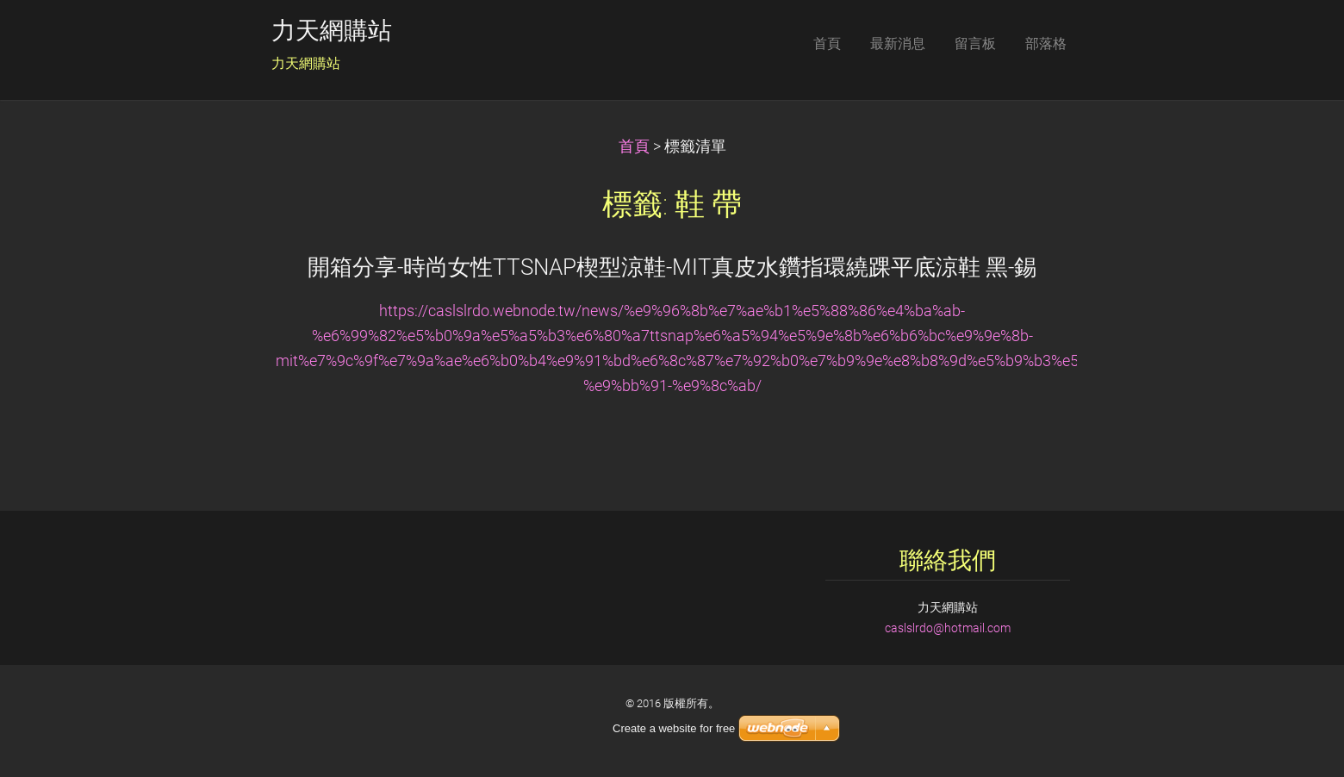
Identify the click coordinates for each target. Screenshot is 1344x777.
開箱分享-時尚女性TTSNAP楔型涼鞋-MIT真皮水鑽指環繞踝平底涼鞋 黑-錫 (672, 267)
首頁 (634, 146)
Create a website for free (674, 728)
